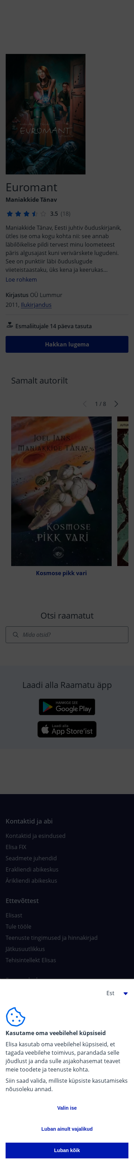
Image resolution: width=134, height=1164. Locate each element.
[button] (114, 993)
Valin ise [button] (67, 1108)
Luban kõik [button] (67, 1150)
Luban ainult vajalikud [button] (66, 1129)
